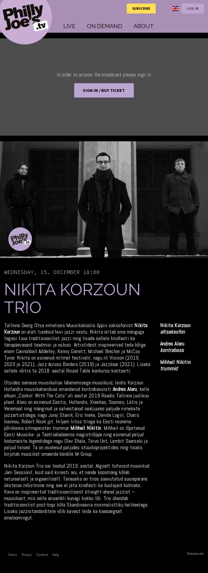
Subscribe (141, 8)
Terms (12, 554)
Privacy (27, 554)
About (144, 26)
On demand (104, 26)
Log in (193, 8)
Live (69, 26)
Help (56, 554)
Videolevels (195, 553)
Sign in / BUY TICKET (104, 90)
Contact (42, 554)
